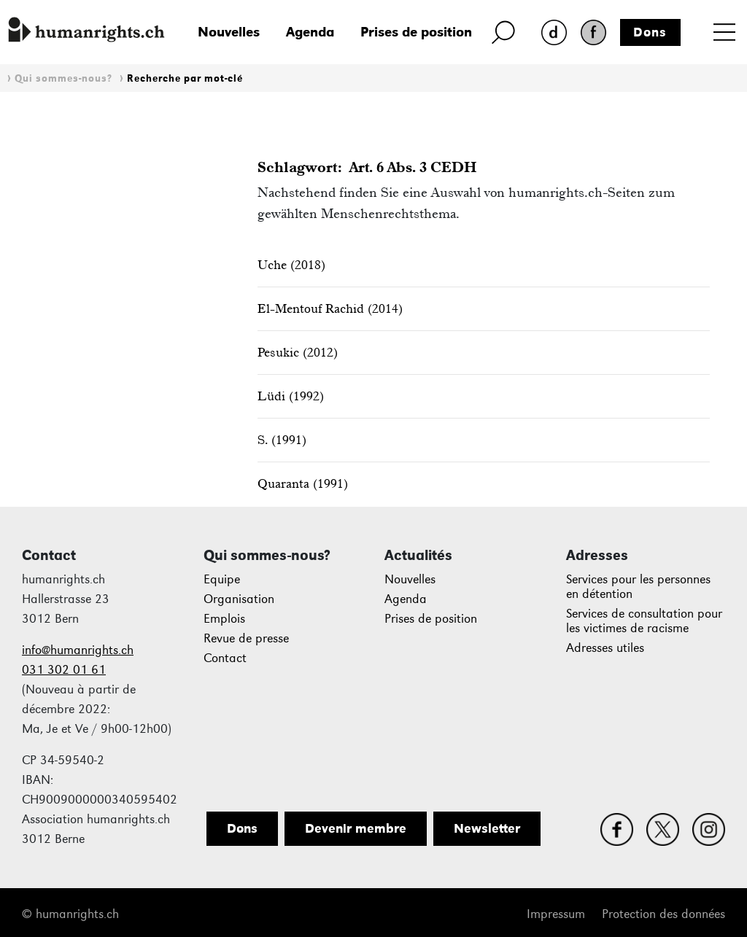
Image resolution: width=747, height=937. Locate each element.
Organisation (239, 599)
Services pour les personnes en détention (638, 587)
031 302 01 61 (64, 669)
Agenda (310, 31)
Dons (650, 32)
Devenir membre (355, 828)
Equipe (222, 579)
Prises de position (416, 31)
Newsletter (487, 828)
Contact (225, 658)
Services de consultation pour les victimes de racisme (644, 621)
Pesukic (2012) (298, 352)
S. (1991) (282, 440)
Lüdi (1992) (291, 396)
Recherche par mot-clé (185, 78)
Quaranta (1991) (303, 483)
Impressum (556, 914)
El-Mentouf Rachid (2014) (330, 308)
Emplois (224, 618)
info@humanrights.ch (77, 650)
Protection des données (663, 914)
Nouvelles (229, 31)
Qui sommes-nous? (63, 78)
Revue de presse (246, 638)
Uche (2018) (292, 265)
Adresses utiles (605, 648)
